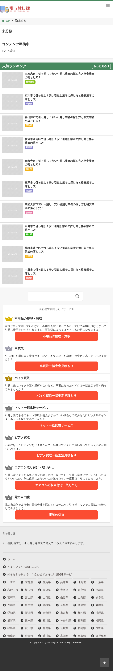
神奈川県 (65, 620)
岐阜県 (100, 597)
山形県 (64, 597)
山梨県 (82, 597)
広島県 (64, 605)
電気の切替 (56, 514)
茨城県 (29, 213)
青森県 (11, 635)
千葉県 (29, 104)
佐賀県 (47, 582)
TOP (5, 20)
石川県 (47, 620)
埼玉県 (29, 589)
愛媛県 (100, 605)
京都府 (29, 582)
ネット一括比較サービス (56, 425)
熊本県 (29, 620)
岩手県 (29, 605)
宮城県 (100, 589)
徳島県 (82, 605)
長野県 (29, 278)
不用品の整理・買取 (56, 336)
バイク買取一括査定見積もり (56, 395)
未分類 (47, 612)
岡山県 (11, 605)
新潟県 (29, 147)
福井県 (82, 620)
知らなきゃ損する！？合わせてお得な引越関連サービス (40, 574)
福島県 (11, 628)
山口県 (47, 597)
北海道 (29, 256)
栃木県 (82, 612)
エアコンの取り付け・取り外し (56, 485)
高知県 (29, 191)
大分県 (47, 589)
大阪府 (64, 589)
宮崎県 (11, 597)
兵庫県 (64, 582)
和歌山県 (12, 589)
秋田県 (29, 628)
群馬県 (47, 628)
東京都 (64, 612)
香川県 (29, 169)
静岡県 (29, 635)
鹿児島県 (30, 82)
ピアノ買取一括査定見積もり (56, 455)
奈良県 (82, 589)
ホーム (11, 559)
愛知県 (29, 125)
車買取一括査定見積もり (56, 366)
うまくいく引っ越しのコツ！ (24, 566)
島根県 (47, 605)
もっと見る (101, 66)
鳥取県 (82, 635)
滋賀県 (11, 620)
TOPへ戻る (8, 50)
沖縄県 (100, 612)
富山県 (29, 234)
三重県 (11, 582)
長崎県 (82, 628)
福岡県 (100, 620)
